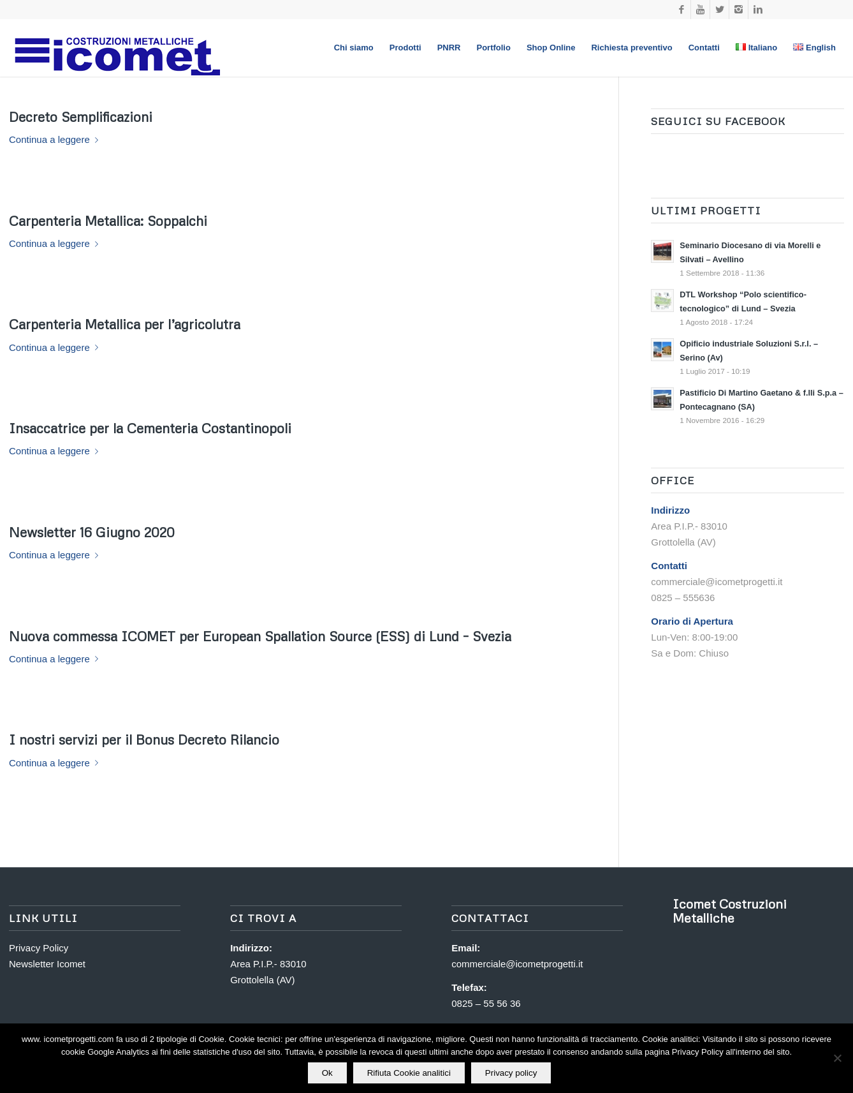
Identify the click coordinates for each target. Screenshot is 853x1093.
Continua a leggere (56, 139)
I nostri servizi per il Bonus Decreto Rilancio (144, 739)
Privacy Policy (38, 947)
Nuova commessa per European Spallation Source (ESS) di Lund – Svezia (260, 636)
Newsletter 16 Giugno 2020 (92, 532)
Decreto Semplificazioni (80, 116)
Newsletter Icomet (47, 963)
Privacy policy (511, 1073)
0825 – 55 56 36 (485, 1003)
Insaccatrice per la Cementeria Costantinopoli (150, 428)
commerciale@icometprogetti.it (517, 963)
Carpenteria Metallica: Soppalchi (108, 220)
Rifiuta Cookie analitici (409, 1073)
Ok (327, 1073)
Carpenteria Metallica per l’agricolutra (124, 324)
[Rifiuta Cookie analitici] (837, 1058)
